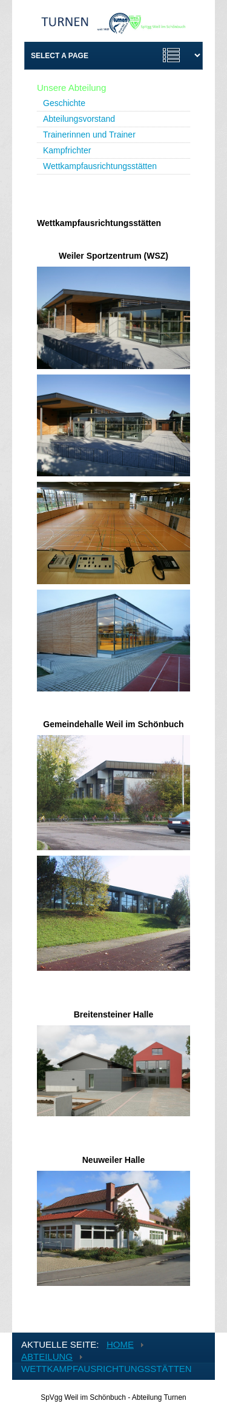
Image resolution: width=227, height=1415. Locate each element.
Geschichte (64, 103)
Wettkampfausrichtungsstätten (100, 166)
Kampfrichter (67, 150)
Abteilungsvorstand (79, 119)
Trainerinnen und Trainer (89, 134)
